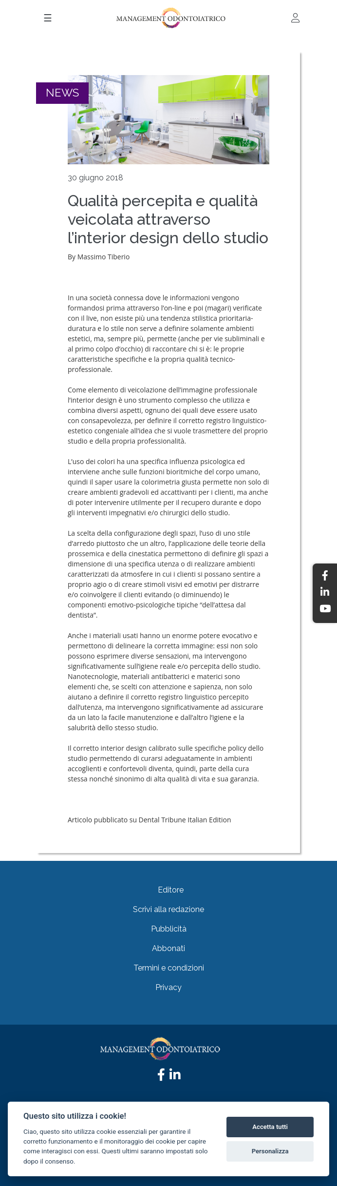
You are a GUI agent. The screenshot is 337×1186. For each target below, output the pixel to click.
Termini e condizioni (168, 967)
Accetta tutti (270, 1126)
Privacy (168, 987)
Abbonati (168, 948)
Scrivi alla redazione (168, 909)
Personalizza (270, 1151)
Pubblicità (169, 928)
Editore (171, 889)
